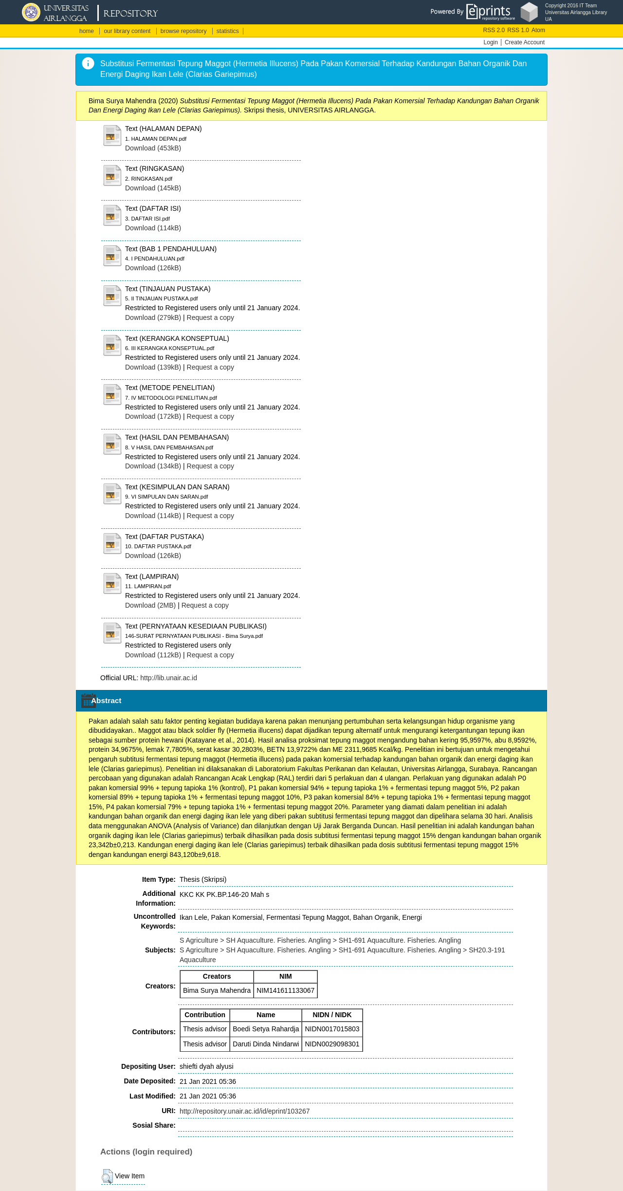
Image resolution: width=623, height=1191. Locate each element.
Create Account (525, 42)
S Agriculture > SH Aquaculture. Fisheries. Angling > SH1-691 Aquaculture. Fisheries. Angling (320, 940)
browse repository (184, 31)
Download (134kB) (153, 466)
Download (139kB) (153, 367)
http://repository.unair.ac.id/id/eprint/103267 (245, 1111)
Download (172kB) (153, 416)
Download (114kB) (153, 228)
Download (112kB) (153, 655)
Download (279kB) (153, 317)
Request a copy (210, 317)
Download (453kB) (153, 148)
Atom (538, 30)
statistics (228, 31)
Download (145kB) (153, 188)
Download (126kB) (153, 268)
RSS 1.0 (518, 30)
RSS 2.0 (494, 30)
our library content (127, 31)
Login (491, 42)
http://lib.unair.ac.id (168, 678)
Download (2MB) (150, 605)
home (86, 31)
